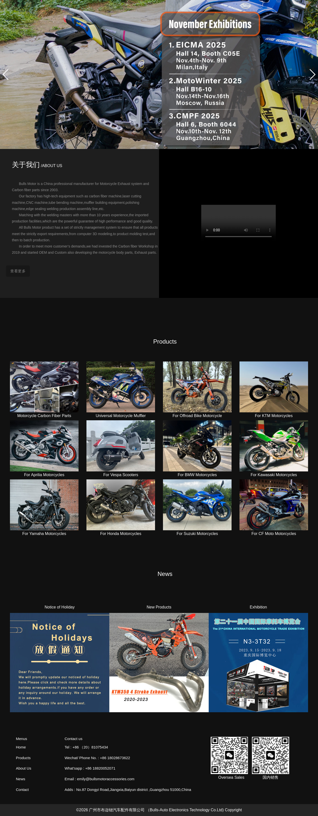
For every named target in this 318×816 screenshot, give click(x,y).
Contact (22, 789)
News (20, 779)
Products (23, 758)
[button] (157, 144)
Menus (21, 739)
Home (21, 747)
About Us (23, 768)
